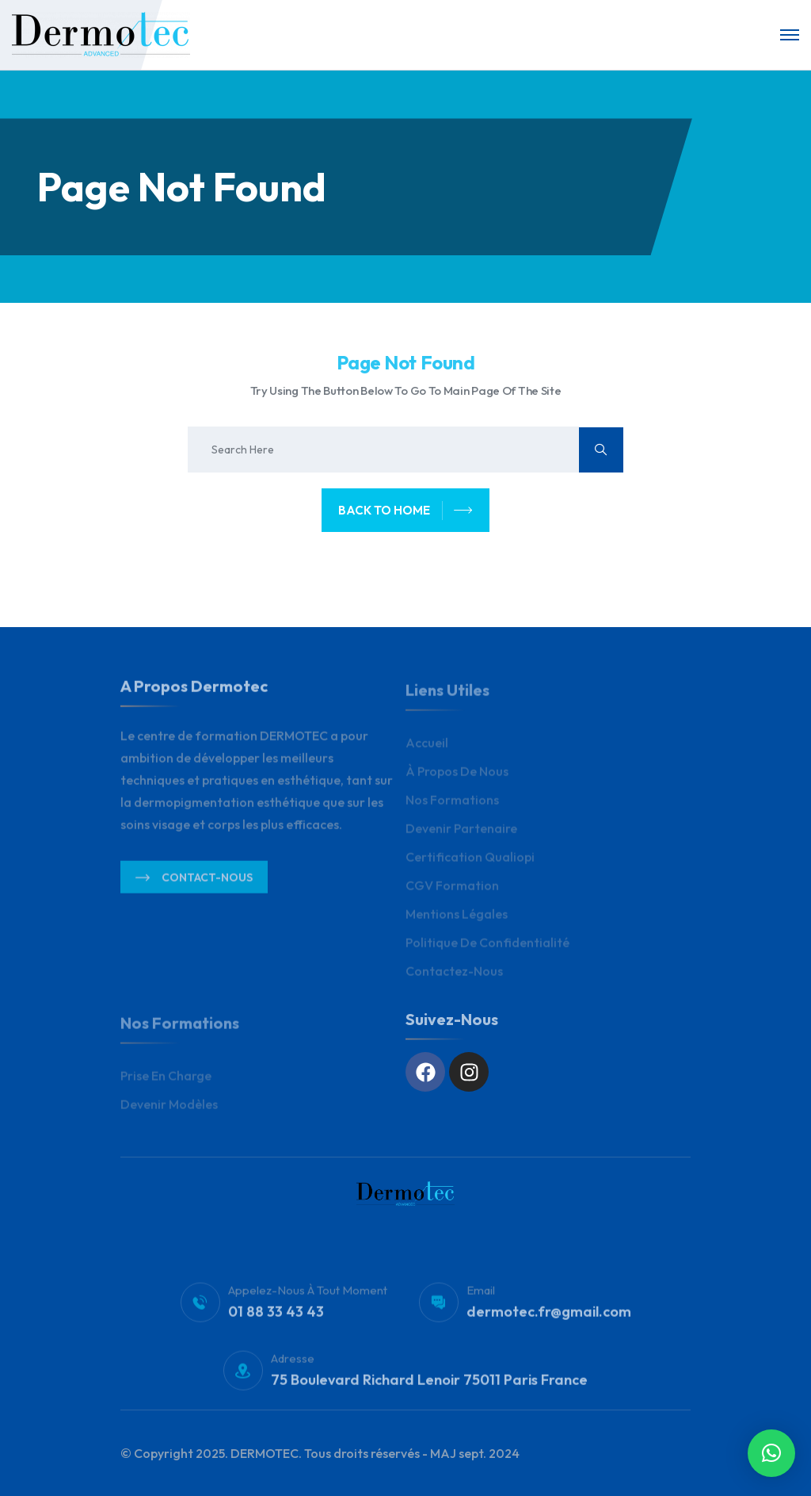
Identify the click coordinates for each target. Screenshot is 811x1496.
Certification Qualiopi (470, 862)
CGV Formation (452, 891)
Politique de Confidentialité (487, 948)
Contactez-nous (454, 977)
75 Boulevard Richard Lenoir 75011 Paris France (429, 1386)
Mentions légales (457, 920)
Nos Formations (452, 805)
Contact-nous (194, 884)
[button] (771, 1453)
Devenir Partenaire (461, 834)
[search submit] (601, 450)
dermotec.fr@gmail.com (548, 1318)
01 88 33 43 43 (276, 1318)
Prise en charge (165, 1081)
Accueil (427, 748)
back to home (405, 510)
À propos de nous (457, 777)
